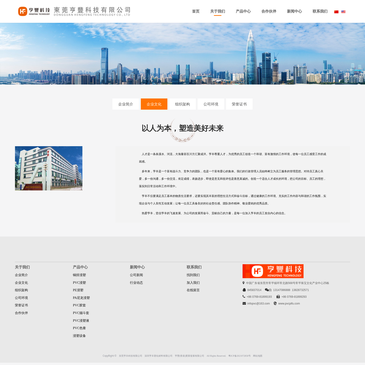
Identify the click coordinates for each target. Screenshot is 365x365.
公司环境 (210, 104)
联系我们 (320, 11)
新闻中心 (294, 11)
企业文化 (154, 104)
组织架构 (182, 104)
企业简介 (125, 104)
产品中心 (243, 11)
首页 (195, 11)
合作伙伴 (268, 11)
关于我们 (217, 11)
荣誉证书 (239, 104)
